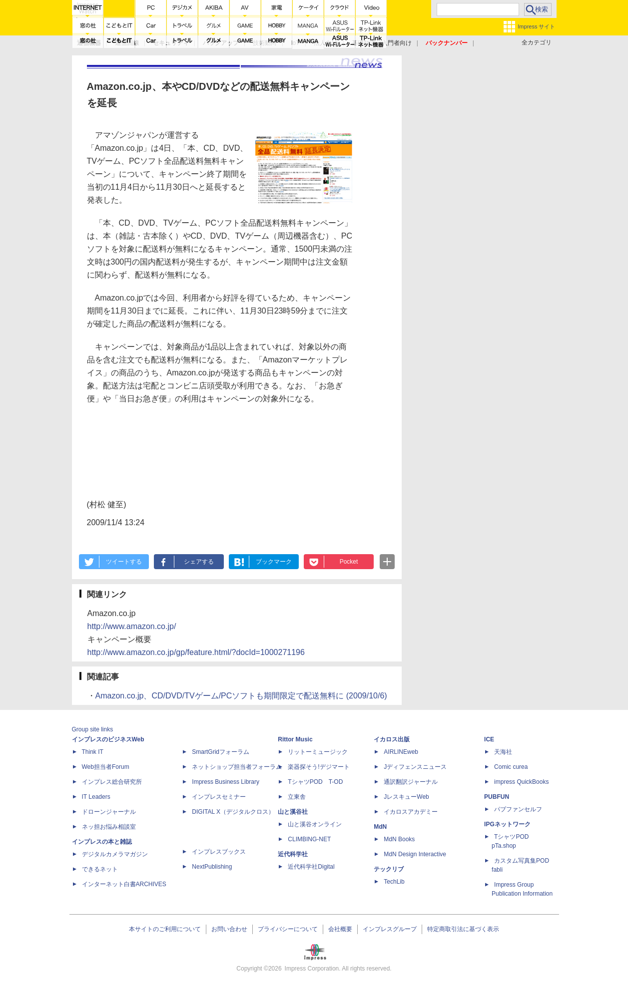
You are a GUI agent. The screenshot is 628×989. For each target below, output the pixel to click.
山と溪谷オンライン (315, 824)
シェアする (199, 561)
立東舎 (297, 796)
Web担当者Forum (105, 766)
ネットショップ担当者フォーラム (237, 766)
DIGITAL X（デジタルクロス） (233, 811)
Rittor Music (295, 739)
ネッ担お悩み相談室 (109, 826)
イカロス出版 (392, 739)
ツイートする (124, 561)
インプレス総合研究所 (112, 781)
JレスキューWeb (406, 796)
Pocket (349, 561)
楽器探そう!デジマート (318, 766)
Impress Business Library (225, 781)
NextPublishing (212, 866)
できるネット (100, 869)
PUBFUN (496, 796)
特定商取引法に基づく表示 (463, 929)
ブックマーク (274, 561)
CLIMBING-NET (309, 839)
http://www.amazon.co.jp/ (131, 626)
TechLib (394, 881)
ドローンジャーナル (109, 811)
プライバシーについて (288, 929)
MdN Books (399, 839)
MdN (380, 826)
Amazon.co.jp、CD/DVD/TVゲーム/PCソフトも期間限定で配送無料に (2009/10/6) (241, 695)
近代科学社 (293, 854)
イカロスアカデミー (411, 811)
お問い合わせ (229, 929)
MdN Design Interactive (415, 854)
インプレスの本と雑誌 (102, 841)
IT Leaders (96, 796)
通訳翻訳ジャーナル (411, 781)
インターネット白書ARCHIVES (124, 884)
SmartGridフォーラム (220, 751)
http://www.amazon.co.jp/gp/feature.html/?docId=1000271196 (196, 652)
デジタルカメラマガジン (115, 854)
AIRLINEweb (401, 751)
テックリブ (389, 869)
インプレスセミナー (219, 796)
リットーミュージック (318, 751)
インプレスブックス (219, 851)
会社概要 (340, 929)
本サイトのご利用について (165, 929)
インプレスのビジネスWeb (108, 739)
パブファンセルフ (518, 809)
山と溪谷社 (293, 811)
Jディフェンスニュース (415, 766)
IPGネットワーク (507, 824)
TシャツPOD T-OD (315, 781)
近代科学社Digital (311, 866)
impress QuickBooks (521, 781)
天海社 (503, 751)
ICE (489, 739)
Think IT (92, 751)
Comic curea (511, 766)
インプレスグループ (390, 929)
